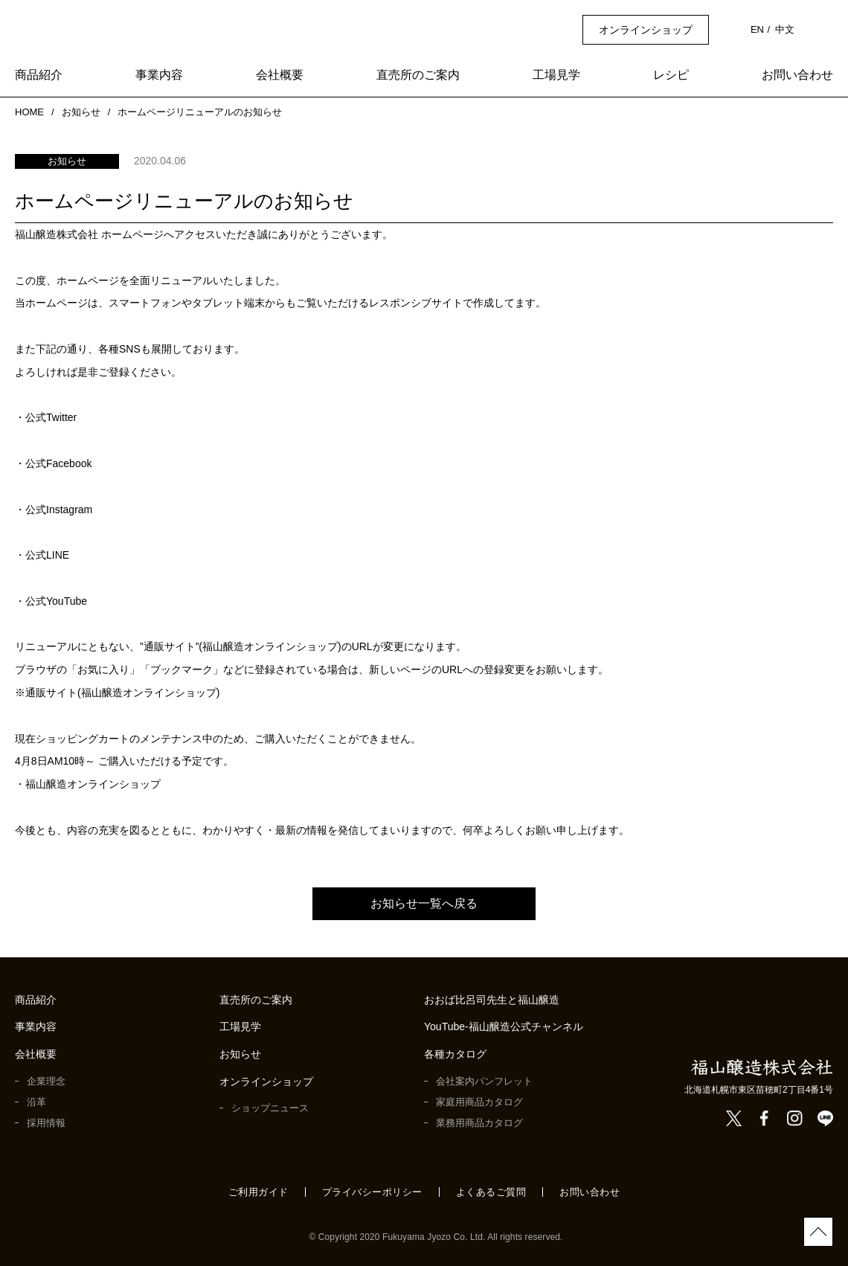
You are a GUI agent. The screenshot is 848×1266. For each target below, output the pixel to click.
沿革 (36, 1102)
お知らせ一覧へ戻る (424, 903)
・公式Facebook (54, 463)
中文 (784, 29)
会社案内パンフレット (484, 1081)
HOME (28, 112)
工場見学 (556, 75)
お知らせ (79, 112)
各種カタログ (455, 1054)
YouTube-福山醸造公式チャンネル (504, 1027)
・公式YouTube (52, 601)
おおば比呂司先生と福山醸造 (491, 1000)
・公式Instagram (57, 509)
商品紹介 (38, 75)
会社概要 (279, 75)
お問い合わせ (797, 75)
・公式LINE (42, 554)
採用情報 (46, 1123)
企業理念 (46, 1081)
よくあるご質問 (491, 1192)
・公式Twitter (49, 417)
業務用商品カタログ (479, 1123)
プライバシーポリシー (372, 1192)
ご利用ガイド (258, 1192)
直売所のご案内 (418, 75)
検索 (825, 29)
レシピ (671, 75)
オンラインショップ (647, 29)
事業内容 (159, 75)
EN (758, 29)
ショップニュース (269, 1108)
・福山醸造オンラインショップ (88, 784)
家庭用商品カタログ (479, 1102)
